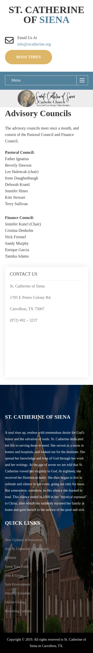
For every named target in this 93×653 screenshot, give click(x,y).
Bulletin (10, 558)
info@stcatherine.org (34, 44)
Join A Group (14, 575)
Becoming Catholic (18, 611)
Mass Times (28, 57)
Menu (16, 80)
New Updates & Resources (23, 540)
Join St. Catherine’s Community (27, 549)
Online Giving (15, 602)
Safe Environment (17, 584)
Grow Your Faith (17, 566)
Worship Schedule (17, 593)
